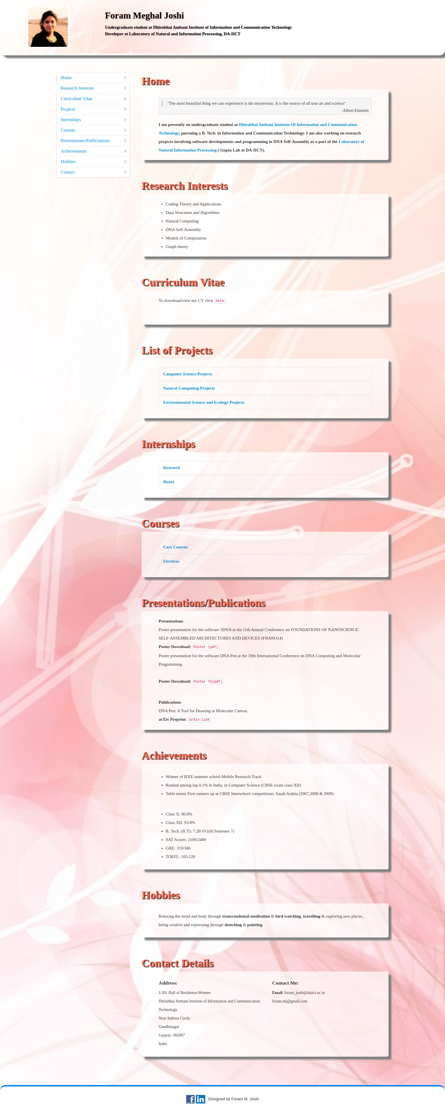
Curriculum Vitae (94, 98)
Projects (94, 109)
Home (94, 77)
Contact (94, 172)
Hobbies (94, 161)
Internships (94, 119)
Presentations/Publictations (94, 140)
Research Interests (94, 88)
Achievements (94, 151)
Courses (94, 130)
